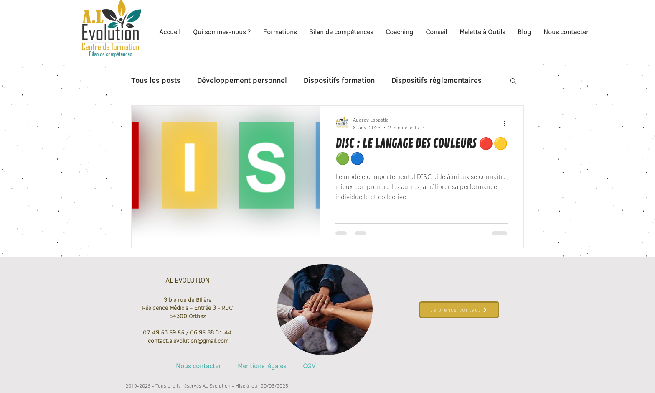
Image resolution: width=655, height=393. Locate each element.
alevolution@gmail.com (198, 341)
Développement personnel (242, 80)
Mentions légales (263, 365)
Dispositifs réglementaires (436, 80)
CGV (309, 365)
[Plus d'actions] (507, 123)
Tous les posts (155, 80)
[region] (325, 309)
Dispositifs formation (339, 80)
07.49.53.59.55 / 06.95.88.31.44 (187, 332)
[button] (513, 81)
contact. (157, 341)
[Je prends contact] (459, 309)
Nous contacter (200, 365)
